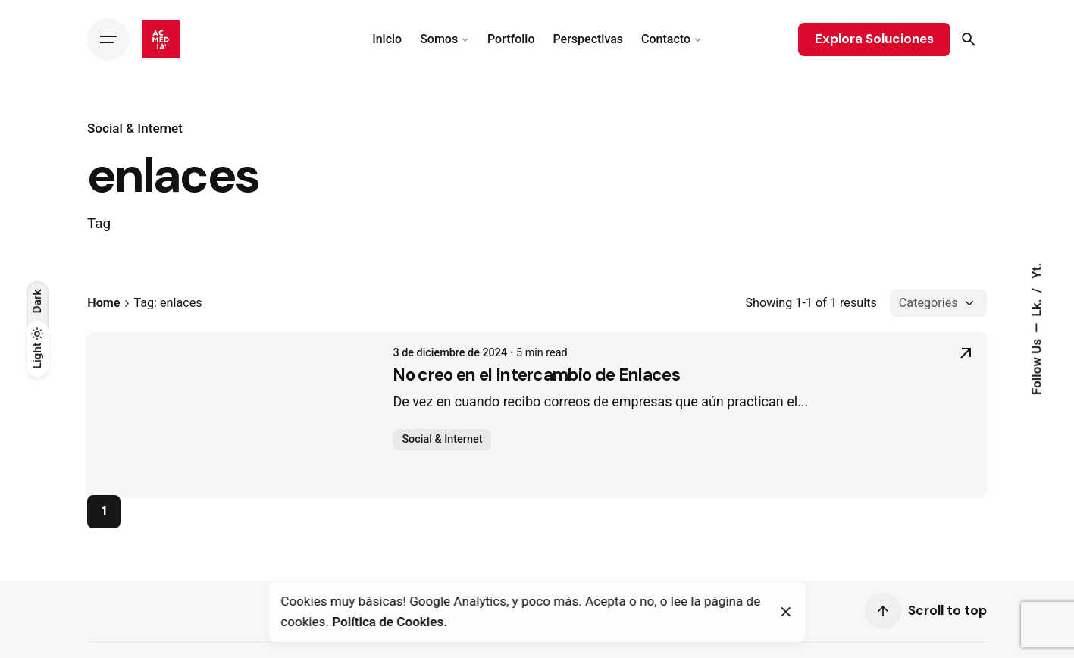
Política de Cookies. (389, 621)
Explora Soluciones (874, 38)
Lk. (1036, 306)
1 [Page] (104, 511)
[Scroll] (883, 611)
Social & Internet (135, 128)
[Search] (968, 39)
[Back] (37, 116)
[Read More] (966, 359)
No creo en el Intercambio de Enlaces (246, 384)
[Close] (786, 612)
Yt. (1036, 271)
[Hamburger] (108, 39)
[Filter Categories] (938, 303)
